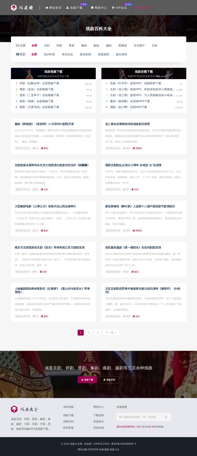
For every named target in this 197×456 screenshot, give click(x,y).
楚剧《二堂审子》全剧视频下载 (39, 95)
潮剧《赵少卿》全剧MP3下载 (128, 107)
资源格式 (98, 421)
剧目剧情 (85, 54)
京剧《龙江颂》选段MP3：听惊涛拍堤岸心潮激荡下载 (144, 89)
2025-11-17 (23, 148)
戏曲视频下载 (53, 71)
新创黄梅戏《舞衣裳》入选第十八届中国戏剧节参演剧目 (140, 206)
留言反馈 (146, 426)
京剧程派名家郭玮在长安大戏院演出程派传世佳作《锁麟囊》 (52, 165)
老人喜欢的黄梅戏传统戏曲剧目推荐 (127, 124)
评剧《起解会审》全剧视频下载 (39, 83)
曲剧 (96, 45)
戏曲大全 (114, 449)
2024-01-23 (113, 148)
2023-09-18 (113, 230)
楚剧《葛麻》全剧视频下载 (37, 101)
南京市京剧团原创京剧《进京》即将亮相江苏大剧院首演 (49, 247)
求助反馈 (98, 427)
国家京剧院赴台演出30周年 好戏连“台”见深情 (133, 165)
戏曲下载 (87, 379)
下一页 (111, 332)
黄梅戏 (122, 45)
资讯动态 (67, 54)
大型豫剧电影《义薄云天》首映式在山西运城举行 (45, 206)
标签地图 (104, 449)
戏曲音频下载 (144, 71)
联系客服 (68, 427)
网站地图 (82, 449)
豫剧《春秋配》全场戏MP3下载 (130, 101)
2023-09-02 (113, 271)
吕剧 (154, 45)
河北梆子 (139, 45)
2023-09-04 (23, 271)
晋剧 (71, 45)
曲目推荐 (121, 54)
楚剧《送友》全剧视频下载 (37, 89)
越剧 (109, 45)
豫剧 (84, 45)
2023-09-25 (23, 230)
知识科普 (49, 54)
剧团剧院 (103, 54)
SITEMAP (93, 449)
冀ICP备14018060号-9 (123, 443)
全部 (34, 45)
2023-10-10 (23, 189)
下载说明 (98, 415)
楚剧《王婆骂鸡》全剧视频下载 (39, 107)
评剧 (59, 45)
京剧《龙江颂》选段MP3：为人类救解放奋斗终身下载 (144, 95)
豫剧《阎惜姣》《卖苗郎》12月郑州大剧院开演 (44, 124)
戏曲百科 (109, 379)
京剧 (47, 45)
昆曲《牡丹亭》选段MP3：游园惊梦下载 (135, 83)
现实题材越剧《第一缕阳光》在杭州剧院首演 (133, 247)
